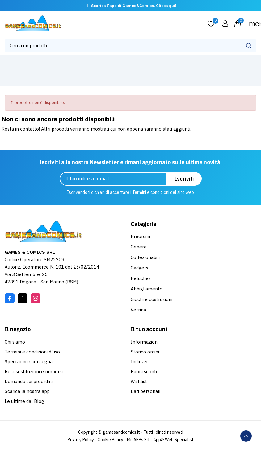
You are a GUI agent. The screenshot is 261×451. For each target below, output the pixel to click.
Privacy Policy (81, 439)
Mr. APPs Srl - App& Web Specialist (160, 439)
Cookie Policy (110, 439)
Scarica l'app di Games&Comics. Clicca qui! (133, 5)
